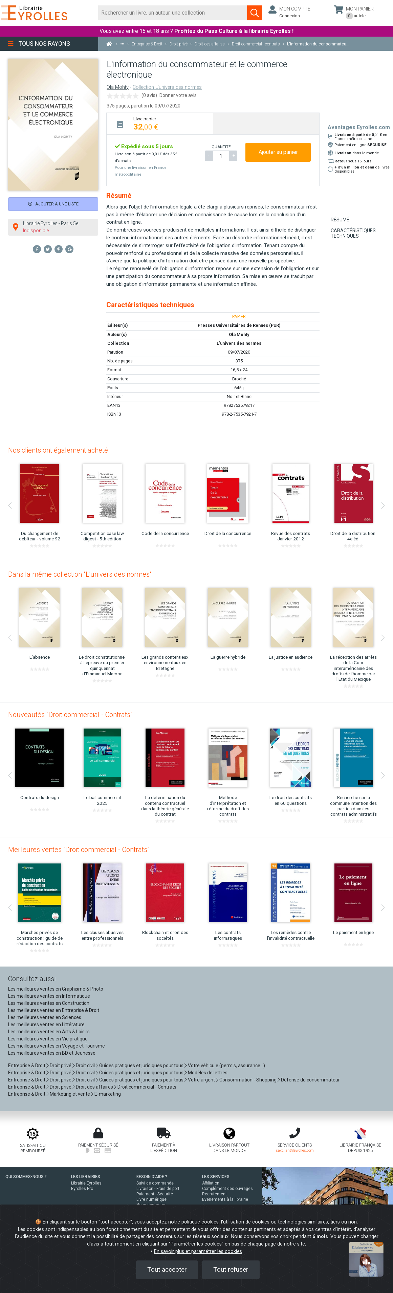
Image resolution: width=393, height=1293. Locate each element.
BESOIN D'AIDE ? (151, 1176)
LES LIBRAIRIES (85, 1176)
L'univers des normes (239, 343)
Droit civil (85, 1065)
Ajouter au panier (278, 152)
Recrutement (214, 1194)
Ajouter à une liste (53, 203)
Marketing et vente (70, 1094)
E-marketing (107, 1094)
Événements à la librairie (225, 1199)
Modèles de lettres (207, 1072)
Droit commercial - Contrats (146, 1087)
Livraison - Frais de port (157, 1188)
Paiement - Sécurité (154, 1194)
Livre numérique (151, 1199)
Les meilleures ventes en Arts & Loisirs (49, 1031)
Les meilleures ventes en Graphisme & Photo (55, 989)
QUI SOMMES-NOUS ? (26, 1176)
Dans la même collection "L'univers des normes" (80, 574)
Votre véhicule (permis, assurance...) (226, 1065)
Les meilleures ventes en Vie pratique (48, 1038)
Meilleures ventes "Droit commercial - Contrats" (78, 850)
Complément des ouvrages (227, 1188)
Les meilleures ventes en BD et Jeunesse (51, 1053)
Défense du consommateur (310, 1079)
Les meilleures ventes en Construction (48, 1003)
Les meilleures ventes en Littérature (46, 1024)
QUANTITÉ (221, 146)
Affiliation (210, 1183)
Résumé (340, 219)
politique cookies (200, 1222)
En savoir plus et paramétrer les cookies (198, 1251)
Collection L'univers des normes (167, 87)
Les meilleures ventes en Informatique (49, 996)
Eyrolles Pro (82, 1188)
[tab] (160, 123)
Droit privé (60, 1065)
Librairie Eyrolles (86, 1183)
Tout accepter (167, 1269)
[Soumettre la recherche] (254, 12)
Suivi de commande (155, 1183)
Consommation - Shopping (248, 1079)
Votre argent (201, 1079)
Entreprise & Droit (26, 1065)
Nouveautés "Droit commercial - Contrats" (70, 715)
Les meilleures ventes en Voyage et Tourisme (56, 1046)
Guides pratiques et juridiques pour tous (141, 1065)
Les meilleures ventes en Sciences (44, 1017)
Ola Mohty (118, 87)
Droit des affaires (94, 1087)
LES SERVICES (216, 1176)
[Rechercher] (172, 12)
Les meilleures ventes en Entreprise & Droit (53, 1010)
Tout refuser (230, 1269)
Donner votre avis (178, 95)
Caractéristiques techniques (353, 233)
